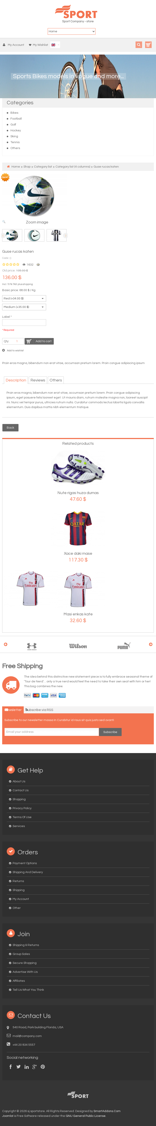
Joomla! (7, 1115)
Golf (13, 124)
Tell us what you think (28, 989)
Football (16, 118)
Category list (43, 166)
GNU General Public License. (86, 1115)
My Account (21, 899)
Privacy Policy (22, 808)
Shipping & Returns (26, 945)
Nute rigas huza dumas (78, 493)
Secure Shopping (25, 963)
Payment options (25, 863)
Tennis (15, 142)
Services (19, 826)
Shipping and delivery (28, 872)
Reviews (37, 380)
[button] (14, 44)
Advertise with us (25, 971)
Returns (18, 881)
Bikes (14, 112)
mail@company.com (27, 1036)
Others (15, 148)
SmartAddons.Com (107, 1111)
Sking (14, 136)
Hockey (15, 130)
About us (19, 781)
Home (16, 166)
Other (17, 908)
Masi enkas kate (78, 614)
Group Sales (21, 954)
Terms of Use (22, 817)
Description (16, 380)
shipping (28, 284)
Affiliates (19, 980)
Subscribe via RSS (39, 710)
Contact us (21, 790)
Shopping (19, 799)
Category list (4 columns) (72, 166)
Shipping (19, 890)
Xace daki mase (78, 553)
